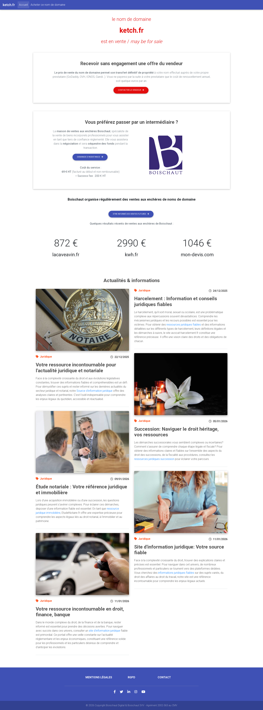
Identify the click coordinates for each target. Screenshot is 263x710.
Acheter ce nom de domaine (48, 4)
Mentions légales (98, 677)
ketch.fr (131, 30)
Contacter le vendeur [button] (131, 90)
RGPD (131, 677)
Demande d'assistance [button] (90, 157)
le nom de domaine (131, 19)
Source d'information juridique (94, 390)
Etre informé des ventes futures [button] (131, 214)
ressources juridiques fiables (183, 324)
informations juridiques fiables (176, 572)
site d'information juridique (104, 630)
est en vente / (131, 41)
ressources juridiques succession (154, 459)
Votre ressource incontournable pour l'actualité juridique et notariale (76, 367)
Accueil (24, 4)
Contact (164, 677)
